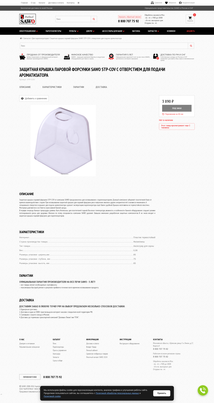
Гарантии (78, 87)
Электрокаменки (28, 31)
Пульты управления (59, 350)
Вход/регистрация (187, 3)
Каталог (42, 3)
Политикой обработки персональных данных (117, 393)
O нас (33, 3)
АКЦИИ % (191, 31)
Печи (54, 343)
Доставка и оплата (56, 3)
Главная (24, 3)
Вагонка (136, 31)
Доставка (101, 87)
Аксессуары (56, 354)
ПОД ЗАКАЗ (177, 108)
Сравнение (156, 3)
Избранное (170, 3)
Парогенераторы (53, 31)
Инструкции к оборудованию (129, 343)
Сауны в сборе (57, 360)
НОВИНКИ (171, 31)
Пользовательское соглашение (29, 347)
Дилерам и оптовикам (27, 343)
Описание (25, 87)
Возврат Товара (91, 347)
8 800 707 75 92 (128, 21)
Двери (90, 31)
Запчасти (153, 31)
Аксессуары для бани (113, 31)
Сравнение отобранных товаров (97, 354)
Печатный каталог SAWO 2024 (96, 357)
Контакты (71, 3)
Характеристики (52, 87)
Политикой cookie (52, 396)
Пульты (74, 31)
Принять (161, 393)
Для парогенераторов (40, 38)
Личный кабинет (92, 350)
